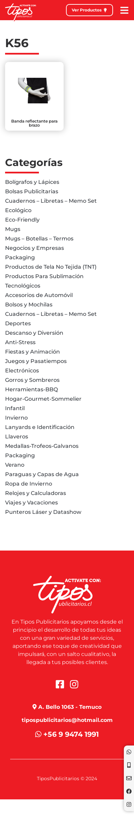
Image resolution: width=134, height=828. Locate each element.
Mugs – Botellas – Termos (39, 238)
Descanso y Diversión (34, 333)
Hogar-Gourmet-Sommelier (43, 399)
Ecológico (18, 210)
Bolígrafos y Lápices (32, 182)
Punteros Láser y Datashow (43, 512)
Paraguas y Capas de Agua (42, 474)
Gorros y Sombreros (32, 380)
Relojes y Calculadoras (35, 493)
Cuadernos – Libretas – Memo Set (51, 201)
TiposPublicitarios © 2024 (67, 778)
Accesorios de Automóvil (39, 295)
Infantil (15, 408)
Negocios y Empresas (34, 248)
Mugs (12, 229)
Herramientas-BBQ (31, 389)
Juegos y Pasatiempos (36, 361)
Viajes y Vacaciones (31, 502)
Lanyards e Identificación (39, 427)
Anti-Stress (20, 342)
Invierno (16, 418)
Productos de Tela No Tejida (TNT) (50, 267)
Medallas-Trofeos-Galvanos (42, 446)
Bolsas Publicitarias (31, 191)
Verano (14, 465)
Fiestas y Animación (32, 352)
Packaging (20, 257)
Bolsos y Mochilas (28, 304)
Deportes (18, 323)
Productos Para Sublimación (44, 276)
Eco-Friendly (22, 220)
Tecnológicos (22, 286)
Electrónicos (22, 370)
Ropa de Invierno (28, 484)
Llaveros (16, 436)
